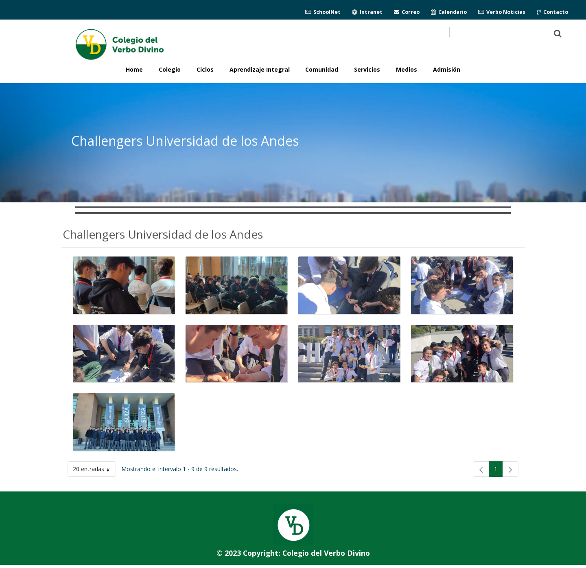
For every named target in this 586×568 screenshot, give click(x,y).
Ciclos (205, 69)
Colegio (170, 69)
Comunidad (321, 69)
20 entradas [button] (94, 470)
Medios (406, 69)
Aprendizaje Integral (260, 69)
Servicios (367, 69)
